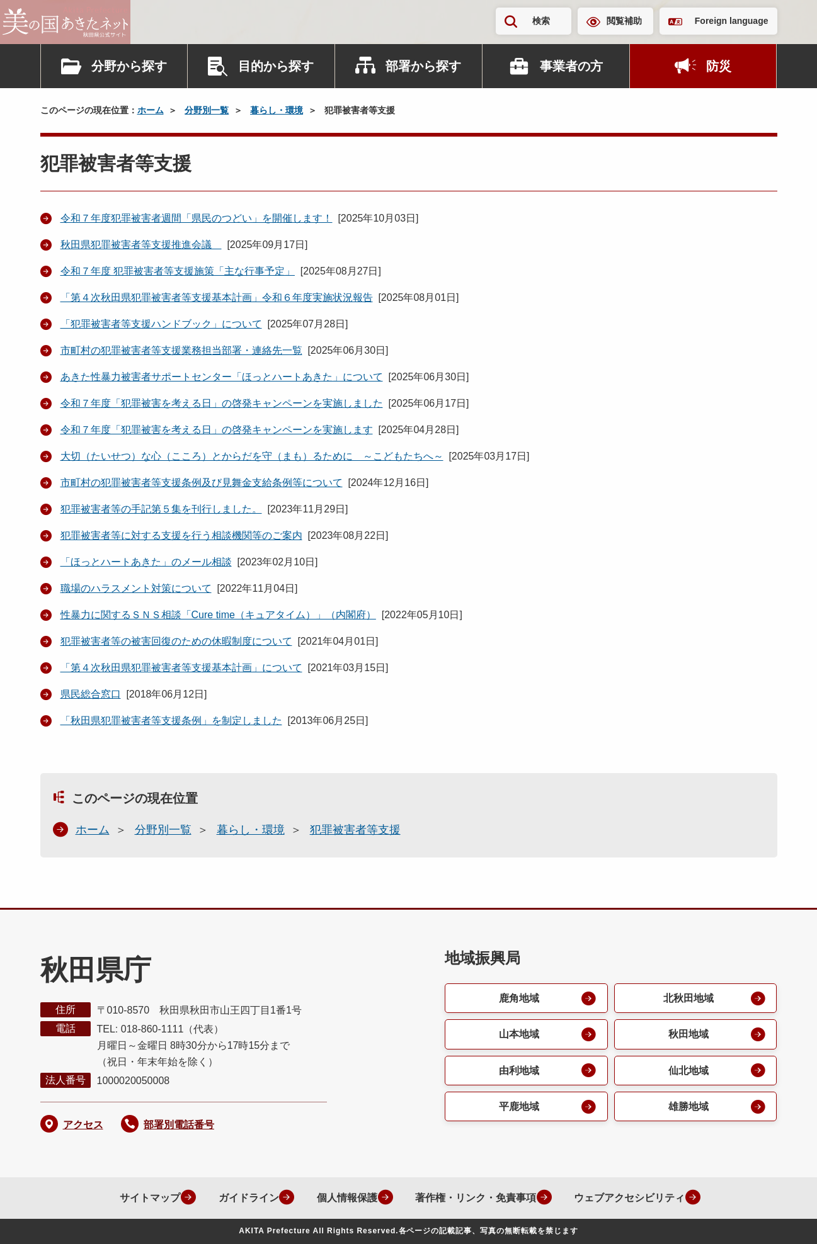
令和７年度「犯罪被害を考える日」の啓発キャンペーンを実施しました (221, 403)
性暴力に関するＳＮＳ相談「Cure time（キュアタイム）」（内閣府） (218, 614)
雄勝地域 (688, 1107)
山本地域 (518, 1034)
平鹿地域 (518, 1107)
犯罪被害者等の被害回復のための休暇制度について (176, 641)
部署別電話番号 (179, 1124)
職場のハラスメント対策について (136, 588)
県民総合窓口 (90, 694)
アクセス (83, 1124)
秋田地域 (688, 1034)
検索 (541, 21)
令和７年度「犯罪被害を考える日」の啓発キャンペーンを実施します (216, 429)
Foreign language (731, 21)
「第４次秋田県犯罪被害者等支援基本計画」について (181, 667)
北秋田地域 (688, 998)
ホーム (150, 110)
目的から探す (276, 66)
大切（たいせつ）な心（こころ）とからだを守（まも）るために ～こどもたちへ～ (251, 456)
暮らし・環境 (276, 110)
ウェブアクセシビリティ (628, 1197)
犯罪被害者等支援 (355, 829)
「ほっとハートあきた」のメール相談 (146, 562)
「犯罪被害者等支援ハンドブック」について (161, 324)
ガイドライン (244, 1197)
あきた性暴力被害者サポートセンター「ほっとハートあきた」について (221, 376)
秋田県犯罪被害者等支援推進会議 (141, 244)
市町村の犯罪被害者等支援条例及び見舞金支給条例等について (201, 482)
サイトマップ (144, 1197)
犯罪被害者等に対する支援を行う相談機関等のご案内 (181, 535)
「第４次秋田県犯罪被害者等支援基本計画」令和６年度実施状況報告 (216, 297)
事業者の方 (571, 66)
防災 (718, 66)
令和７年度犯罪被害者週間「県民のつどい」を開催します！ (196, 218)
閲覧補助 (624, 21)
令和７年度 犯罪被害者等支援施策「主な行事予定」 (177, 271)
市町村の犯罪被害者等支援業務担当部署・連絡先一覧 (181, 350)
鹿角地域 (518, 998)
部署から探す (423, 66)
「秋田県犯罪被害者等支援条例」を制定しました (171, 720)
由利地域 (518, 1071)
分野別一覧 (207, 110)
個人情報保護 (343, 1197)
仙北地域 (688, 1071)
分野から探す (129, 66)
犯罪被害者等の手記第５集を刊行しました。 (161, 509)
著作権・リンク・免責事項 (473, 1197)
